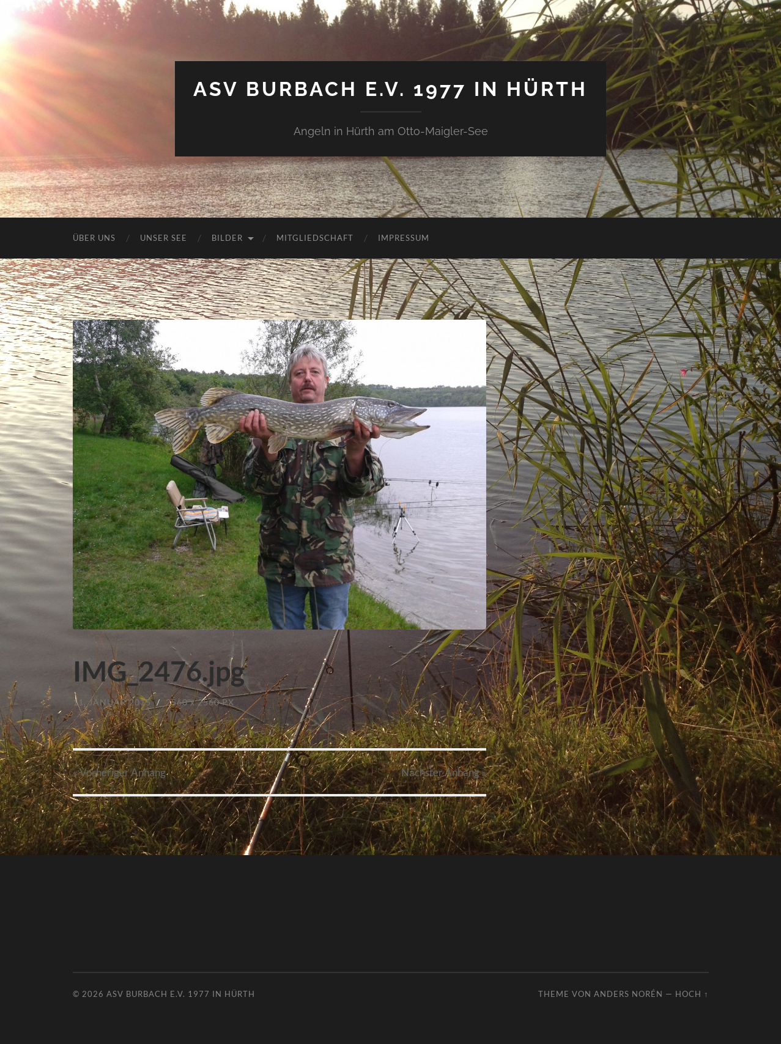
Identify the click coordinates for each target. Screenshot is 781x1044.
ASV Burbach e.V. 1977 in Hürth (390, 89)
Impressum (403, 238)
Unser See (163, 238)
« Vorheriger (119, 772)
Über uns (94, 238)
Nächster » (443, 772)
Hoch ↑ (691, 994)
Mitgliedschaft (314, 238)
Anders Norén (628, 994)
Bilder (227, 238)
